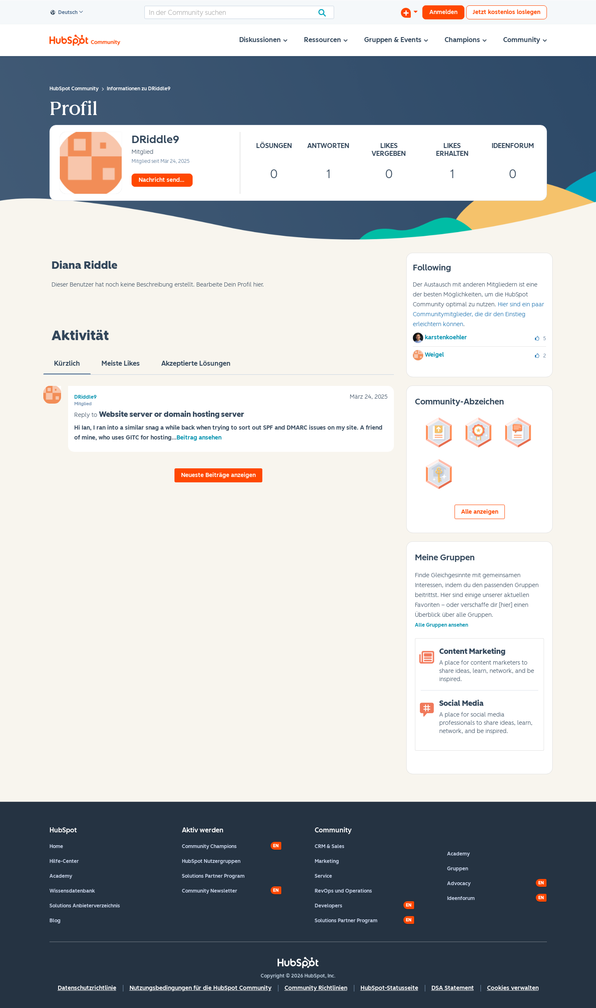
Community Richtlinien (316, 988)
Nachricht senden (162, 179)
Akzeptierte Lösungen (196, 366)
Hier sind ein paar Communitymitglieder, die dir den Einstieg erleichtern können (478, 314)
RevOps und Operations (343, 891)
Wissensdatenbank (72, 891)
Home (56, 846)
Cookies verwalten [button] (513, 988)
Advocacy (459, 883)
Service (323, 876)
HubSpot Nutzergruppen (211, 861)
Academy (60, 876)
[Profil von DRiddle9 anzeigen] (155, 140)
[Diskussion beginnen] (409, 12)
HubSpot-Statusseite (389, 988)
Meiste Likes (121, 366)
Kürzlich (67, 366)
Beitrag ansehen (199, 437)
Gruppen (457, 869)
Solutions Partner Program (213, 876)
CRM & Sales (329, 846)
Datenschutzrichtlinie (87, 988)
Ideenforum (461, 898)
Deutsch (64, 12)
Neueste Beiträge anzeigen (218, 475)
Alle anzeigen (479, 511)
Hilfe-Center (64, 861)
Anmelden (443, 12)
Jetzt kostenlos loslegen (506, 12)
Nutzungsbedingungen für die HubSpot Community (200, 988)
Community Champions (209, 846)
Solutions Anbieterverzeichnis (84, 906)
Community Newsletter (209, 891)
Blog (55, 920)
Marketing (327, 861)
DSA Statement (452, 988)
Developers (328, 906)
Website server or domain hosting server (171, 414)
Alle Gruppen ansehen (441, 625)
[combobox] (239, 12)
